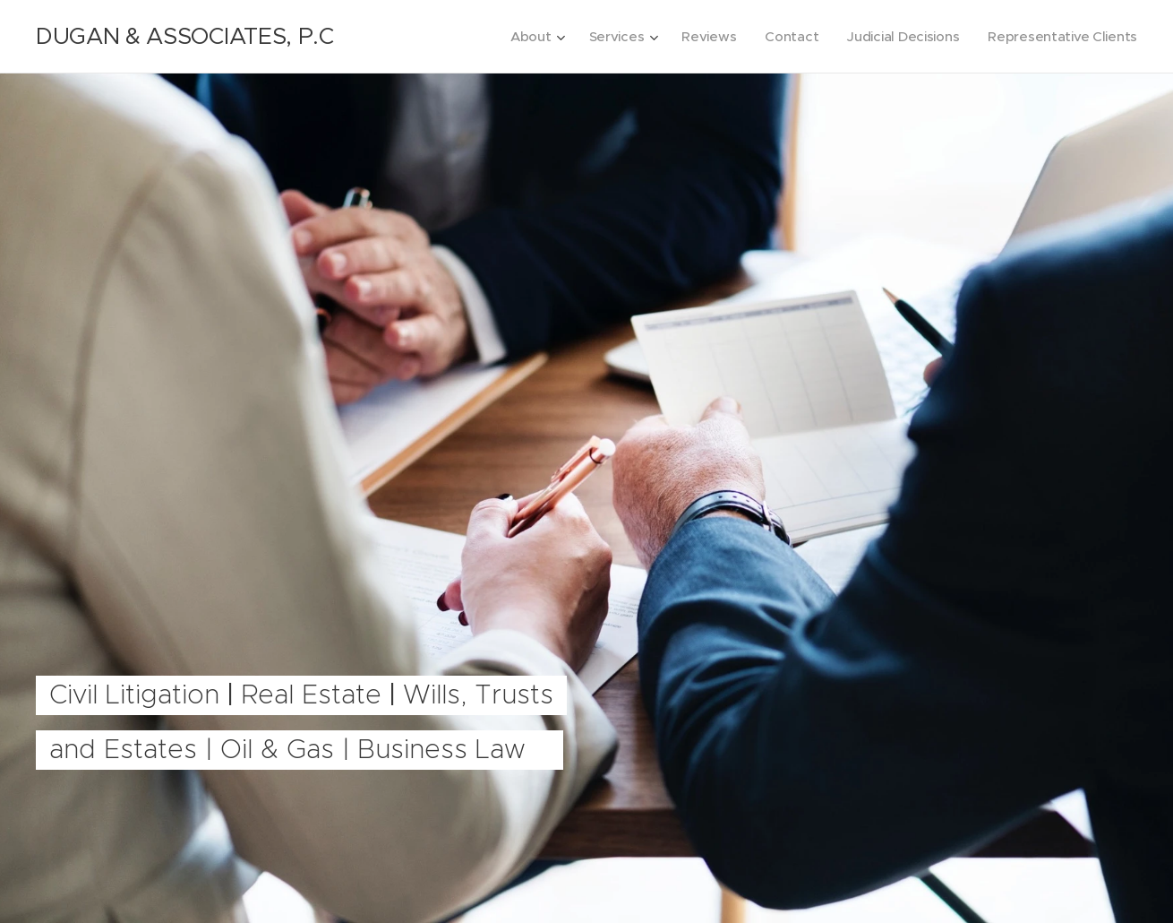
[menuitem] (524, 36)
